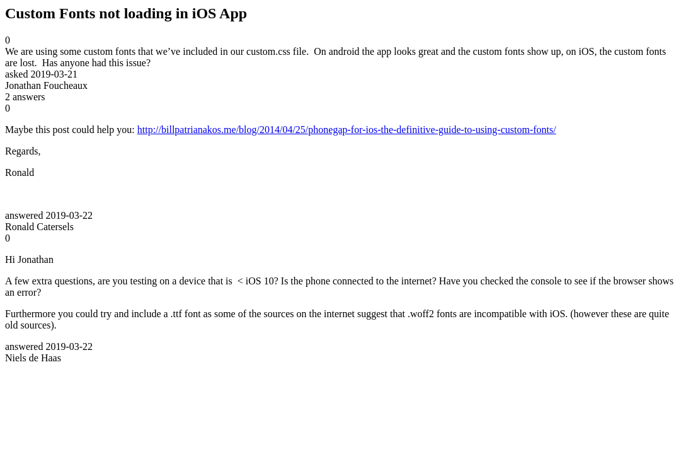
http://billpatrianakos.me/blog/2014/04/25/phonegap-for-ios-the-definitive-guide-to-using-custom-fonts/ (346, 129)
